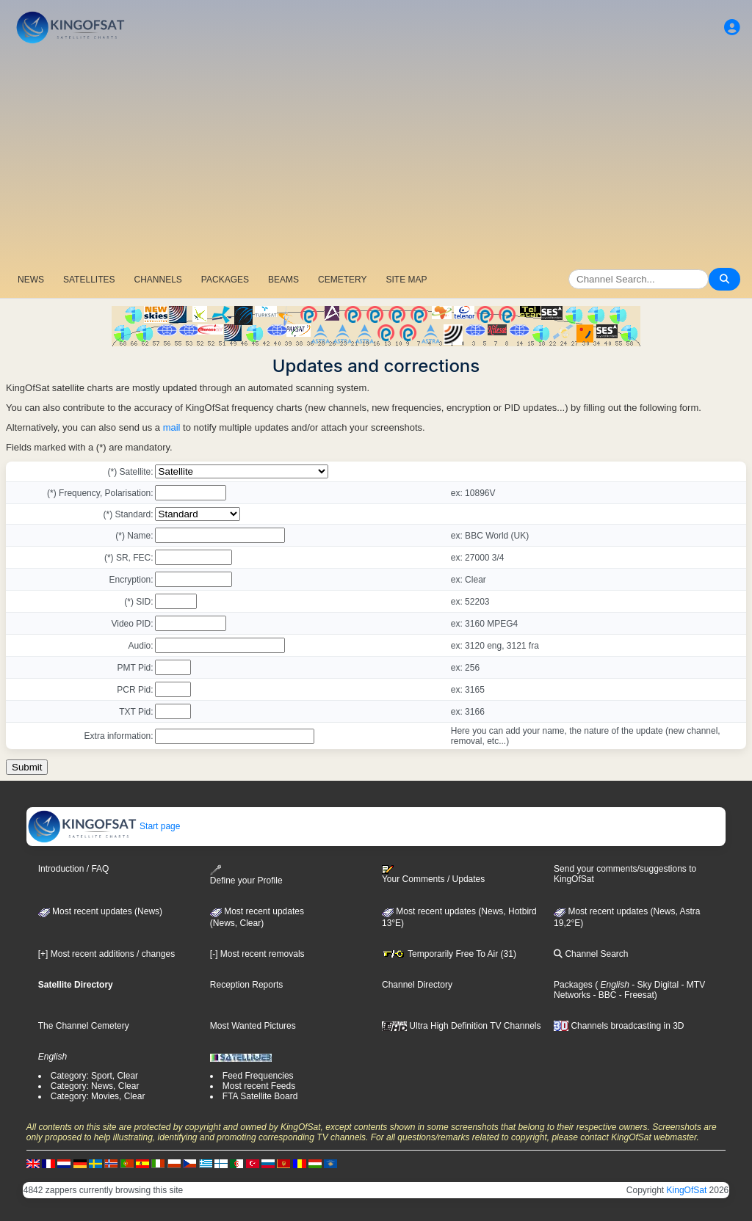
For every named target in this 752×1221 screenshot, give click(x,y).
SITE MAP (406, 279)
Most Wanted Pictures (253, 1026)
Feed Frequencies (258, 1076)
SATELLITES (89, 279)
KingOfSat (687, 1190)
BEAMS (283, 279)
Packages (573, 985)
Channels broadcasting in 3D (619, 1026)
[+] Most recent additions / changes (106, 954)
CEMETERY (342, 279)
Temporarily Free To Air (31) (449, 954)
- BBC (603, 995)
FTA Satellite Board (260, 1096)
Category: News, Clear (95, 1086)
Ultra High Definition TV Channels (461, 1026)
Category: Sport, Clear (94, 1076)
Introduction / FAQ (73, 869)
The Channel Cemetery (83, 1026)
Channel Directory (417, 985)
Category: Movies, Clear (98, 1096)
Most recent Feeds (259, 1086)
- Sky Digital (654, 985)
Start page (104, 826)
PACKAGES (225, 279)
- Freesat (635, 995)
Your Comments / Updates (433, 874)
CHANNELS (157, 279)
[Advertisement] (376, 157)
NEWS (31, 279)
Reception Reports (246, 985)
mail (172, 427)
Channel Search (591, 954)
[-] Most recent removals (257, 954)
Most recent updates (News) (100, 911)
